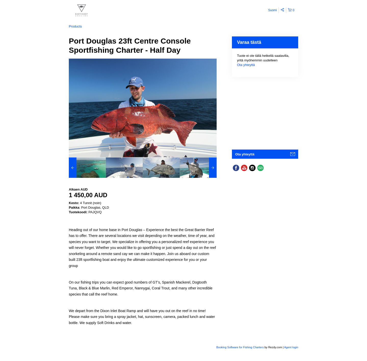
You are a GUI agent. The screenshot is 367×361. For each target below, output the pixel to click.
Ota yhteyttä (246, 65)
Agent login (291, 347)
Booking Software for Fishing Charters (240, 347)
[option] (87, 167)
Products (75, 26)
